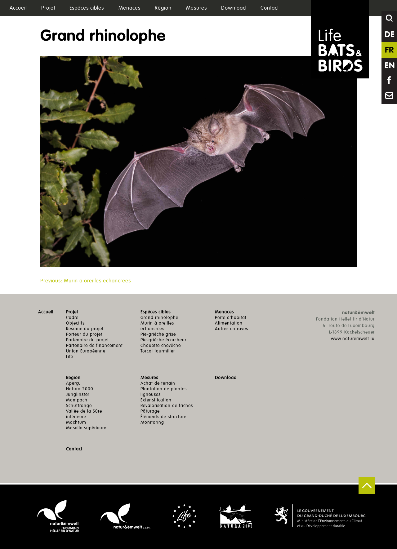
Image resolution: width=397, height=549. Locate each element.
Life (69, 356)
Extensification (156, 400)
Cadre (72, 317)
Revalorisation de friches (167, 405)
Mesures (196, 8)
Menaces (129, 8)
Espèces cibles (86, 8)
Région (163, 8)
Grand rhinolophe (159, 317)
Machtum (76, 422)
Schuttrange (79, 405)
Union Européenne (85, 351)
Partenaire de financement (94, 345)
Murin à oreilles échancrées (157, 326)
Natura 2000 (79, 389)
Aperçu (73, 383)
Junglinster (77, 394)
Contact (270, 8)
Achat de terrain (158, 383)
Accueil (18, 8)
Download (233, 8)
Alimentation (229, 323)
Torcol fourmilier (158, 351)
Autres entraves (231, 328)
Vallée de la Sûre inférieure (84, 414)
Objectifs (75, 323)
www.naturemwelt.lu (353, 338)
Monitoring (152, 422)
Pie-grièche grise (158, 334)
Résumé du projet (85, 328)
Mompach (76, 400)
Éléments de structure (163, 416)
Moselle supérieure (86, 428)
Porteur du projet (84, 334)
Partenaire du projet (87, 340)
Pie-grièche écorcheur (163, 340)
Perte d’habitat (231, 317)
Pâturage (150, 411)
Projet (48, 8)
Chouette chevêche (161, 345)
